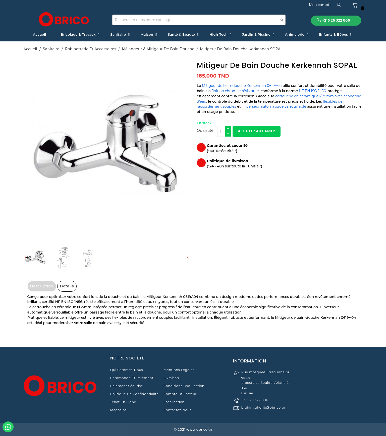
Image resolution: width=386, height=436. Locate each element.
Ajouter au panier (256, 131)
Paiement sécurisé (126, 386)
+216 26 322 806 (254, 409)
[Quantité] (221, 131)
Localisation (173, 402)
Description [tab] (41, 286)
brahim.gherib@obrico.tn (263, 417)
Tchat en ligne (123, 402)
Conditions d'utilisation (183, 386)
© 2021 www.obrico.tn (193, 429)
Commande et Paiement (131, 378)
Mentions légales (178, 370)
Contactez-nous (177, 410)
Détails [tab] (67, 286)
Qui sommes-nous (126, 370)
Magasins (118, 410)
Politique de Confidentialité (134, 394)
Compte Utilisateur (180, 394)
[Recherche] (199, 20)
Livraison (171, 378)
